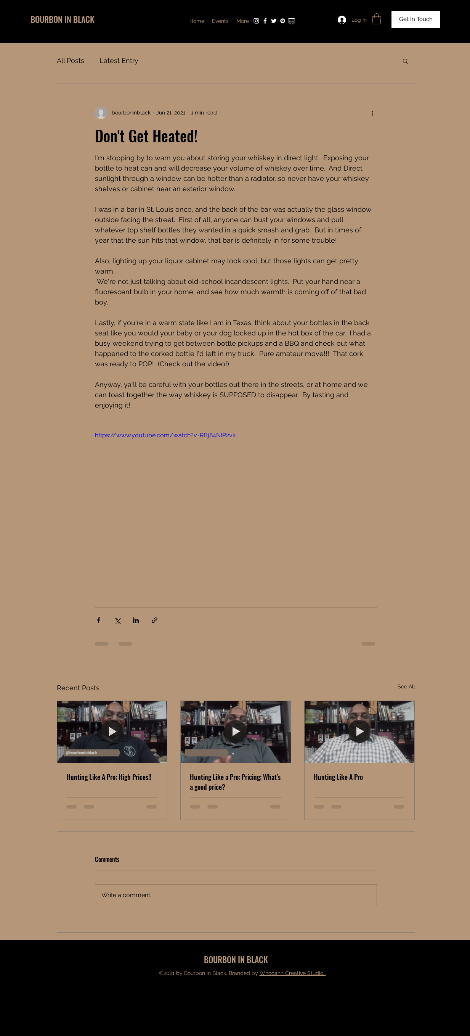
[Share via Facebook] (98, 620)
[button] (376, 18)
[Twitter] (274, 20)
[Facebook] (265, 20)
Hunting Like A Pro (338, 777)
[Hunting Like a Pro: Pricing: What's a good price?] (236, 732)
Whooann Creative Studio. (293, 973)
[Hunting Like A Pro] (360, 732)
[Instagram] (256, 20)
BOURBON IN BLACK (62, 19)
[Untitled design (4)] (291, 20)
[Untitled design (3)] (282, 20)
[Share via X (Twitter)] (117, 620)
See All (406, 686)
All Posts (70, 60)
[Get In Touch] (415, 19)
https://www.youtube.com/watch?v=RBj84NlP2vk (165, 435)
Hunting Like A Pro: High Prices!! (108, 777)
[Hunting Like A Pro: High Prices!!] (112, 732)
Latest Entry (118, 60)
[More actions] (372, 113)
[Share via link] (154, 620)
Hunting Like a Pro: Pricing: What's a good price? (235, 782)
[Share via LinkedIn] (136, 620)
